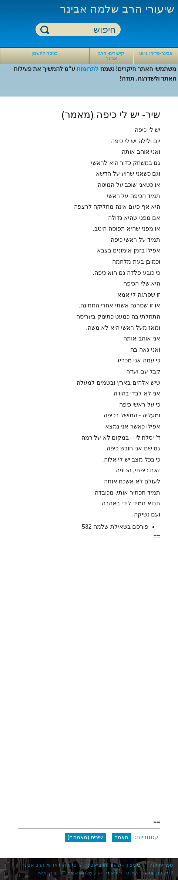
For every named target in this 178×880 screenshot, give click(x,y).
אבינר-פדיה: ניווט (155, 53)
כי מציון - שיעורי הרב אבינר (113, 865)
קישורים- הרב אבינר (111, 56)
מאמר (121, 837)
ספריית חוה (161, 865)
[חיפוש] (82, 30)
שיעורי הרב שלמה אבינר (117, 9)
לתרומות (87, 69)
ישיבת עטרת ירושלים (147, 873)
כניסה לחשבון (44, 53)
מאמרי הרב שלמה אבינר (91, 873)
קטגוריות (147, 837)
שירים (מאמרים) (85, 837)
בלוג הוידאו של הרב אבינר (49, 865)
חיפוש (44, 29)
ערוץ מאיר (47, 873)
